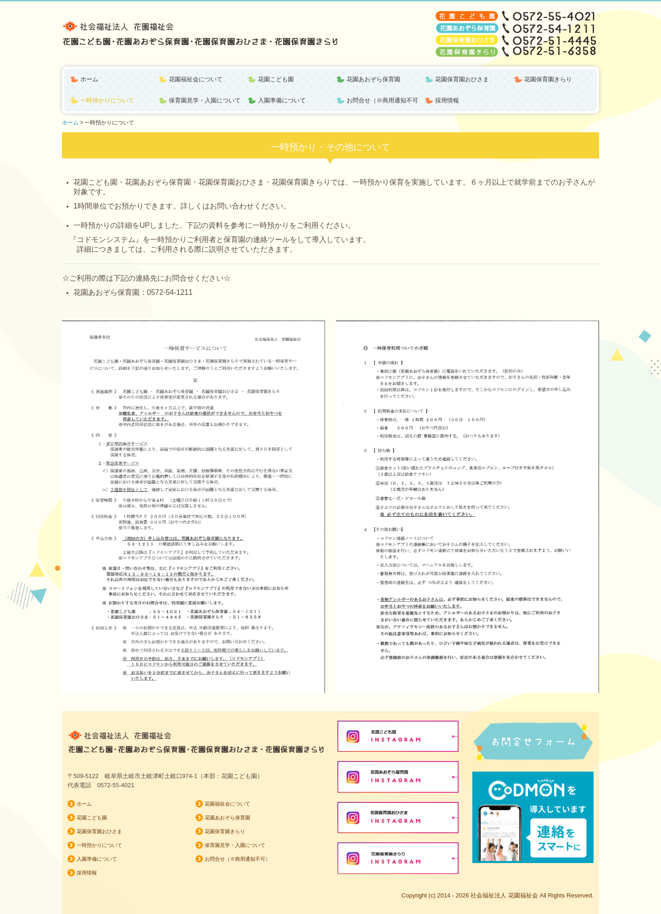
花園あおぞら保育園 (373, 79)
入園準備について (282, 100)
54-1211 (179, 292)
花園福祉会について (196, 79)
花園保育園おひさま (462, 79)
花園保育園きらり (548, 79)
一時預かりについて (107, 100)
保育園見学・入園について (205, 100)
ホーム (89, 79)
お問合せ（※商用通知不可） (383, 100)
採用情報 (447, 100)
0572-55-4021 (115, 785)
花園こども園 (276, 79)
